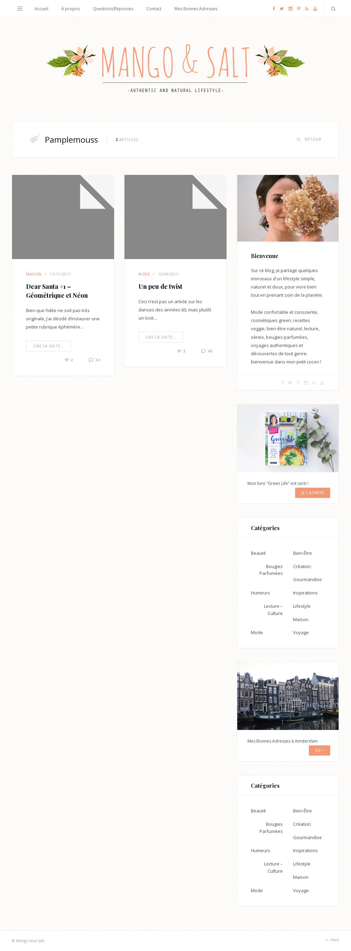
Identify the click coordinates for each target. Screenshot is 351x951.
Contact (153, 9)
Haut (332, 940)
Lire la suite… (48, 346)
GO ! (319, 750)
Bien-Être (302, 553)
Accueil (41, 9)
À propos (70, 9)
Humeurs (260, 593)
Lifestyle (302, 606)
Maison (33, 274)
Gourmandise (307, 579)
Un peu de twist (160, 286)
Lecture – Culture (273, 609)
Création (302, 566)
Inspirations (305, 593)
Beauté (258, 553)
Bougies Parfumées (271, 570)
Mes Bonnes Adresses (195, 9)
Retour (309, 139)
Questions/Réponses (113, 9)
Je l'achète (312, 492)
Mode (144, 274)
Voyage (301, 632)
